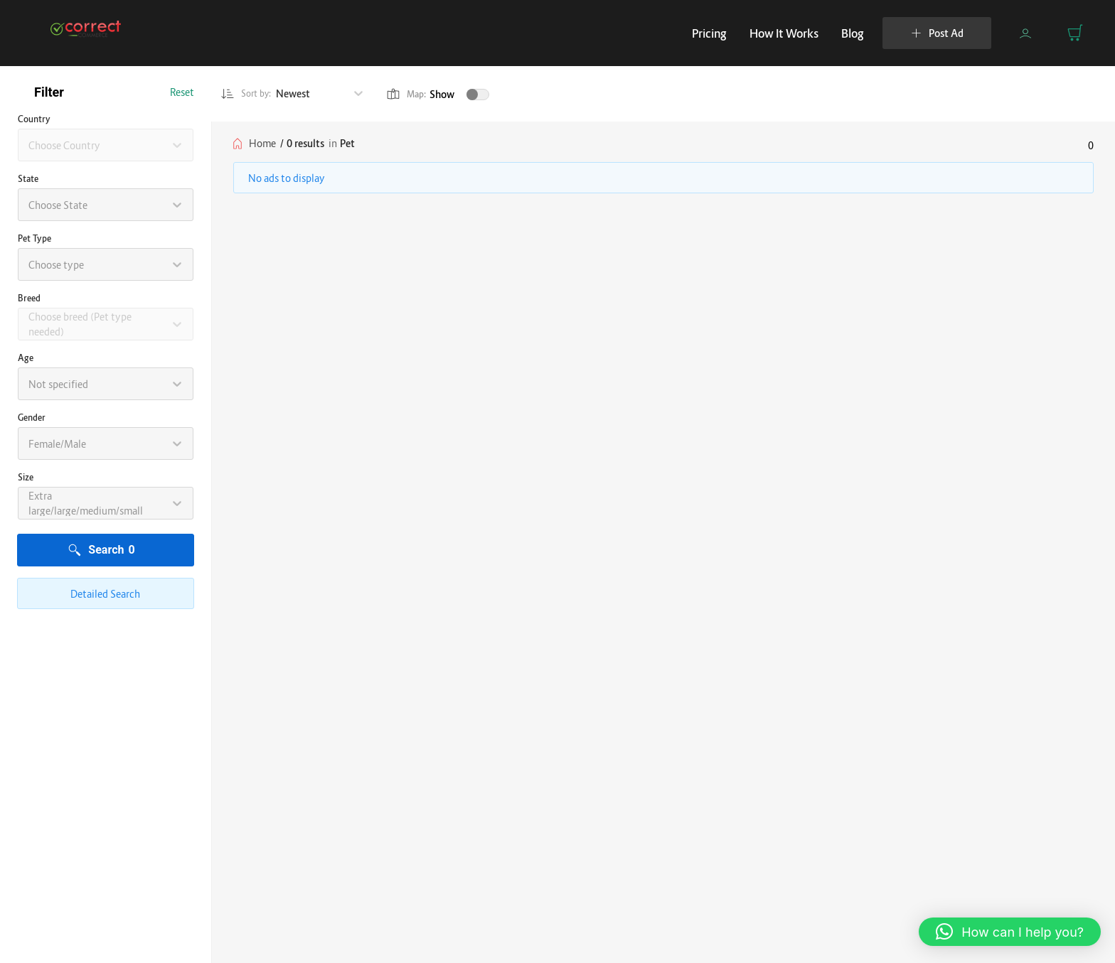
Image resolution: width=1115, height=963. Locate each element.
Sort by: (250, 93)
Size (25, 477)
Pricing (709, 33)
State (28, 178)
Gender (32, 417)
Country (34, 119)
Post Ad (937, 33)
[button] (1010, 932)
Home (262, 143)
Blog (852, 33)
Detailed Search (105, 594)
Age (25, 358)
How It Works (783, 33)
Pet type (34, 238)
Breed (29, 298)
